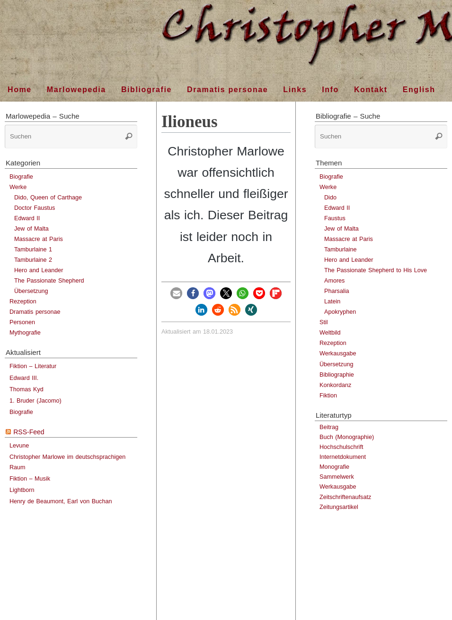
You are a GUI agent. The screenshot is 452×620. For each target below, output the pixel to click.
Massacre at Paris (38, 239)
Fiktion (328, 395)
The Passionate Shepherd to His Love (375, 270)
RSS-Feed (28, 432)
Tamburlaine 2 (33, 260)
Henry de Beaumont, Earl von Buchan (60, 501)
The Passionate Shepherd (49, 280)
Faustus (335, 218)
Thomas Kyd (26, 389)
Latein (332, 301)
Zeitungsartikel (338, 507)
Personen (22, 322)
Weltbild (330, 332)
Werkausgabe (337, 353)
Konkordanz (335, 385)
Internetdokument (342, 457)
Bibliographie (336, 374)
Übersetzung (31, 291)
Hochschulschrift (341, 447)
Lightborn (22, 490)
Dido (330, 197)
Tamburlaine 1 (33, 249)
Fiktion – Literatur (32, 366)
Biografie (21, 176)
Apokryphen (340, 312)
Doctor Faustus (34, 208)
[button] (176, 293)
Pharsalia (336, 291)
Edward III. (23, 378)
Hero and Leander (38, 270)
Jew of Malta (31, 228)
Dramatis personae (34, 312)
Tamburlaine (340, 249)
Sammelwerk (336, 477)
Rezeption (22, 301)
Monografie (334, 467)
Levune (19, 445)
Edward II (27, 218)
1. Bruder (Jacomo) (35, 400)
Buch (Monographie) (346, 437)
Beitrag (328, 427)
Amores (334, 280)
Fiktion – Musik (29, 478)
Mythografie (25, 332)
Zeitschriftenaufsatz (345, 497)
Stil (323, 322)
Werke (18, 187)
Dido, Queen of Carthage (48, 197)
